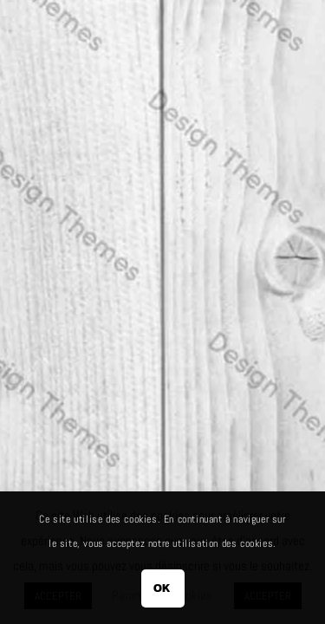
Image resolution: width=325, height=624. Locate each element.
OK (162, 588)
